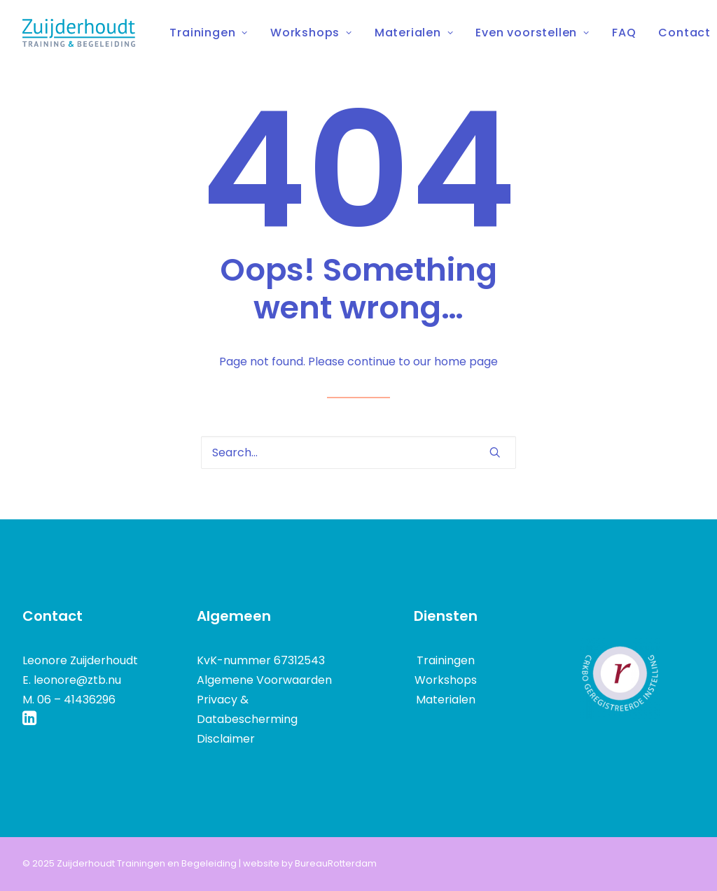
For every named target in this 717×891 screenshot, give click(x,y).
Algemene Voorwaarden (264, 680)
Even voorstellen (532, 32)
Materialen (414, 32)
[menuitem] (213, 33)
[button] (495, 452)
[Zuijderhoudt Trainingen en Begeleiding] (78, 33)
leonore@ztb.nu (77, 680)
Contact (684, 32)
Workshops (311, 32)
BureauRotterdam (336, 863)
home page (466, 361)
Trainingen (208, 32)
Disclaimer (226, 739)
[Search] (358, 452)
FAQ (624, 32)
